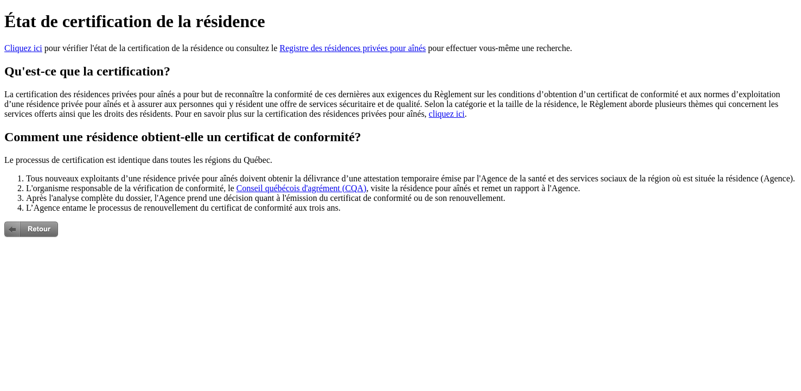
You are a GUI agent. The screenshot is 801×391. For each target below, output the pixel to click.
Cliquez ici (23, 48)
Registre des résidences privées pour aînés (353, 48)
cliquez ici (447, 113)
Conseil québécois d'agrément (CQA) (301, 188)
